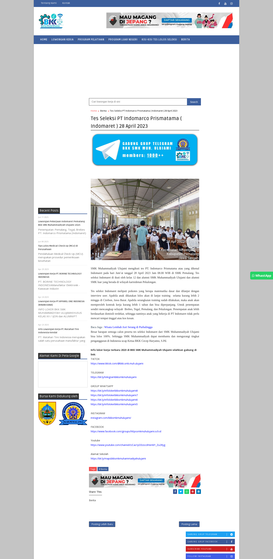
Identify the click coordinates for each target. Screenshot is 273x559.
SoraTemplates (122, 546)
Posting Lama (166, 526)
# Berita (103, 473)
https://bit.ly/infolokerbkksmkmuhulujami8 (114, 395)
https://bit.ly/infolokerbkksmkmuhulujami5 (114, 408)
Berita (185, 39)
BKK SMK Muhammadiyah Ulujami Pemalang (69, 546)
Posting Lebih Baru (102, 526)
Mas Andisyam (157, 546)
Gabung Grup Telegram (211, 101)
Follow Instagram (211, 123)
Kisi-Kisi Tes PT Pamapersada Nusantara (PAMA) (217, 143)
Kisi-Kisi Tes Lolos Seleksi (159, 39)
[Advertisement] (136, 70)
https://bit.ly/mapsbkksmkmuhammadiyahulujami (118, 463)
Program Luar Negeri (123, 39)
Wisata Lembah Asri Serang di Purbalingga (128, 327)
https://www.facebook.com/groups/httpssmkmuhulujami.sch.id (126, 436)
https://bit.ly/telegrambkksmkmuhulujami (114, 381)
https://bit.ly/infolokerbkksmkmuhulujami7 (114, 399)
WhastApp (261, 275)
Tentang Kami (49, 3)
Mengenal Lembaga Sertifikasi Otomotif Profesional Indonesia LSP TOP (209, 227)
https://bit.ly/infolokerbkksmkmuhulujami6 (114, 404)
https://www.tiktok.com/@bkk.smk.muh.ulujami (117, 368)
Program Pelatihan (91, 39)
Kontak (66, 3)
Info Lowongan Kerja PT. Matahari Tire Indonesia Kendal (217, 255)
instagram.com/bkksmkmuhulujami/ (111, 422)
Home (43, 39)
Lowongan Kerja (63, 39)
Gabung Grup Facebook (211, 108)
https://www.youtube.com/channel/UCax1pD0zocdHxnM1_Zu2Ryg (128, 449)
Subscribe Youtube (211, 116)
